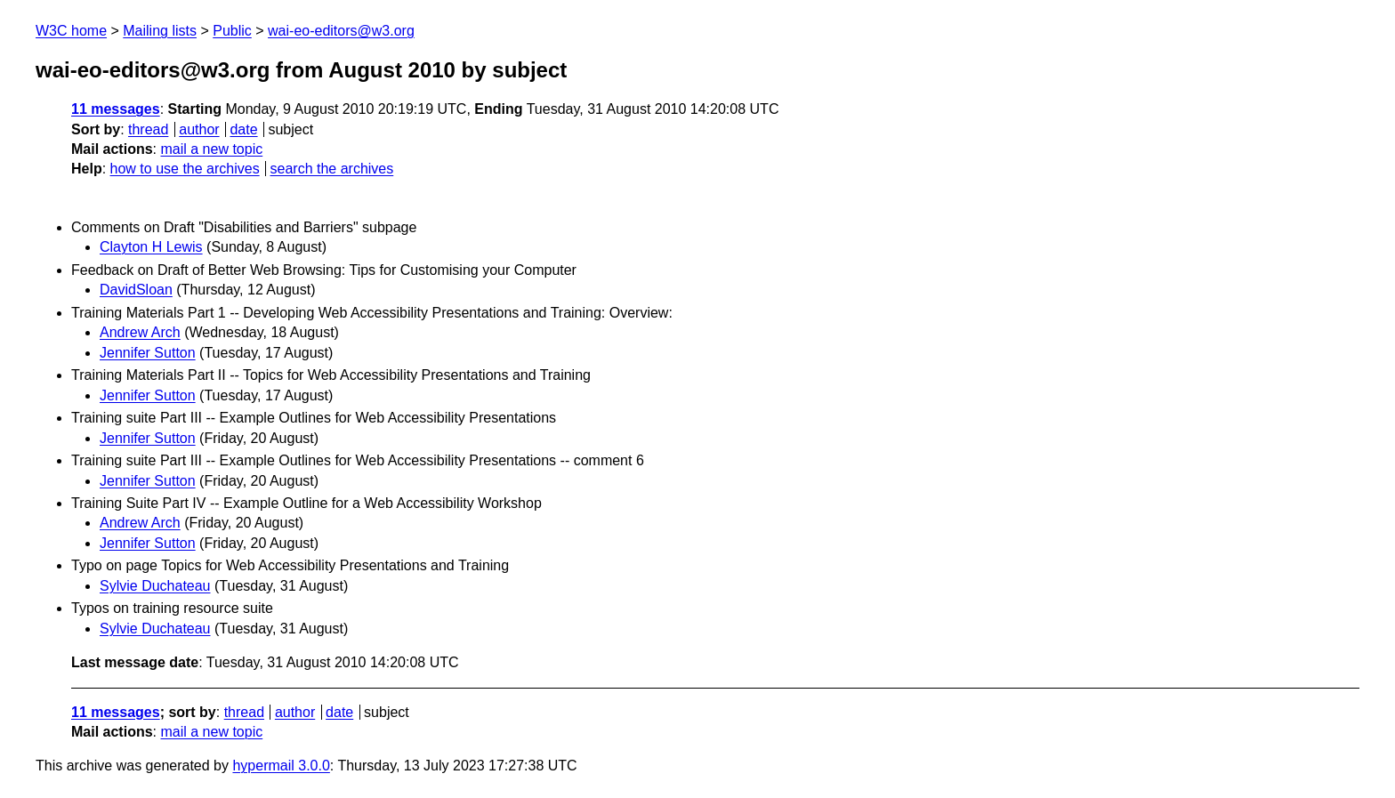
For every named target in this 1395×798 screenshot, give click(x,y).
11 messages (115, 109)
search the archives (332, 168)
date (243, 129)
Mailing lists (160, 30)
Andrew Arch (140, 332)
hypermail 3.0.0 (280, 765)
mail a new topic (211, 149)
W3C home (71, 30)
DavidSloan (136, 289)
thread (148, 129)
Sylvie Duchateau (155, 585)
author (199, 129)
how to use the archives (185, 168)
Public (232, 30)
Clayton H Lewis (151, 246)
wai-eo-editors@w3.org (341, 30)
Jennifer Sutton (148, 352)
